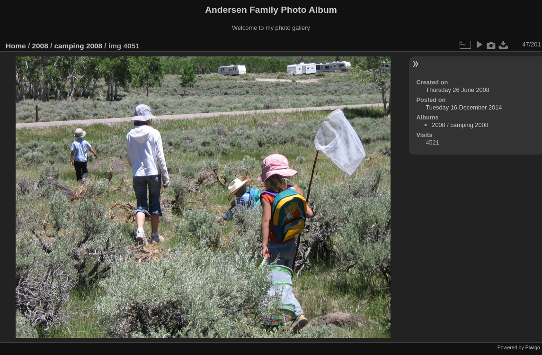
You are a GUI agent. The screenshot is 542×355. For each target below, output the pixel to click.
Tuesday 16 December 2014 (464, 107)
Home (16, 46)
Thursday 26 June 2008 (457, 89)
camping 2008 (78, 46)
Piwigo (532, 347)
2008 (40, 46)
